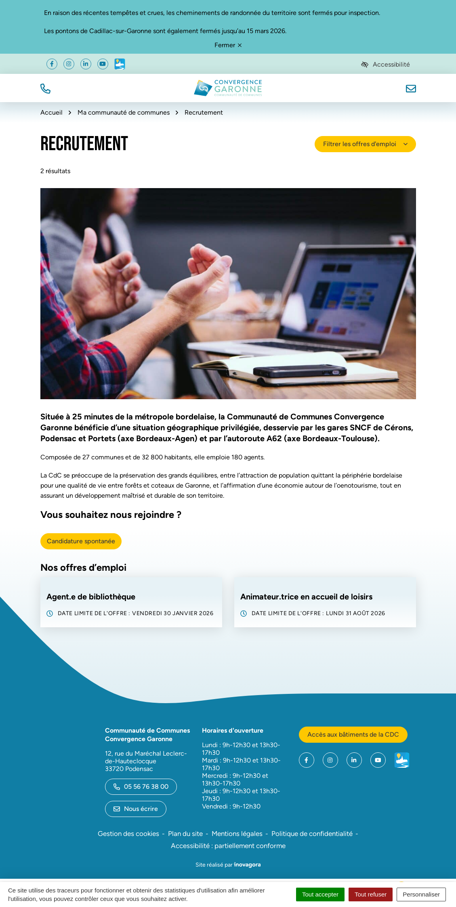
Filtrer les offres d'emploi (365, 144)
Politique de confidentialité (312, 833)
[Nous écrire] (411, 87)
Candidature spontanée (81, 541)
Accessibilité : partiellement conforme (228, 846)
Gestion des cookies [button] (128, 833)
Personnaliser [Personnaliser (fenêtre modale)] (421, 894)
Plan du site (185, 833)
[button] (45, 87)
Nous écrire (135, 809)
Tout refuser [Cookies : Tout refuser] (371, 894)
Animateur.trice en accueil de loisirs (306, 596)
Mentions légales (237, 833)
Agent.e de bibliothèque (90, 596)
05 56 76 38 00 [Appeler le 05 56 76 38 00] (140, 786)
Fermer (228, 45)
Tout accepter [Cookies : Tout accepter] (320, 894)
